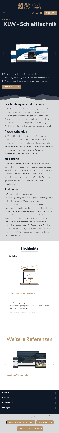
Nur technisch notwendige (20, 422)
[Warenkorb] (41, 13)
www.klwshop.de (12, 87)
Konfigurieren (45, 422)
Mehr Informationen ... (29, 418)
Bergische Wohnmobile (17, 375)
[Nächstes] (56, 53)
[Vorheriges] (3, 53)
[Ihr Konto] (37, 13)
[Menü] (3, 13)
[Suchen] (32, 13)
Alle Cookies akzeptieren (30, 429)
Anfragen (50, 13)
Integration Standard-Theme (22, 293)
